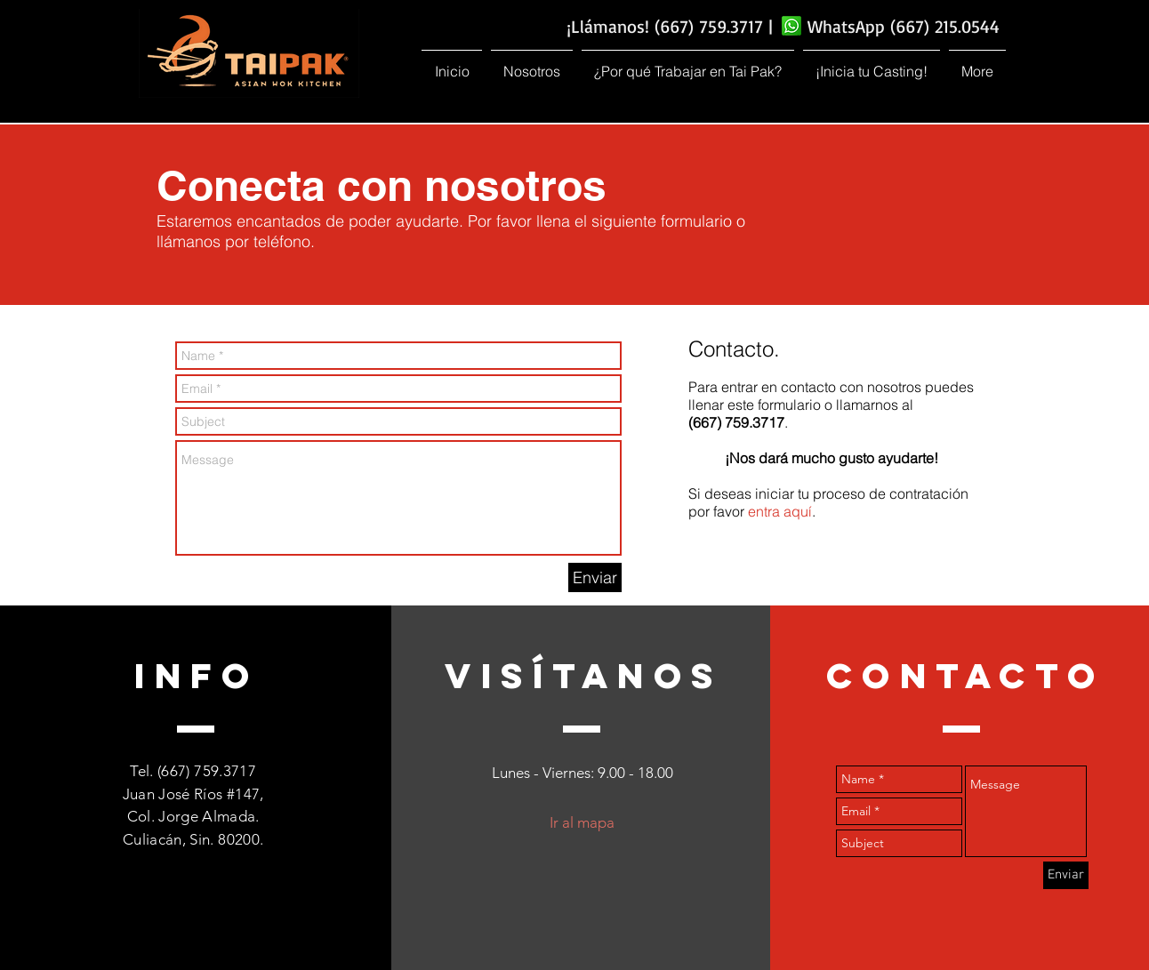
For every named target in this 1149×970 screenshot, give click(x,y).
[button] (531, 63)
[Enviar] (595, 577)
